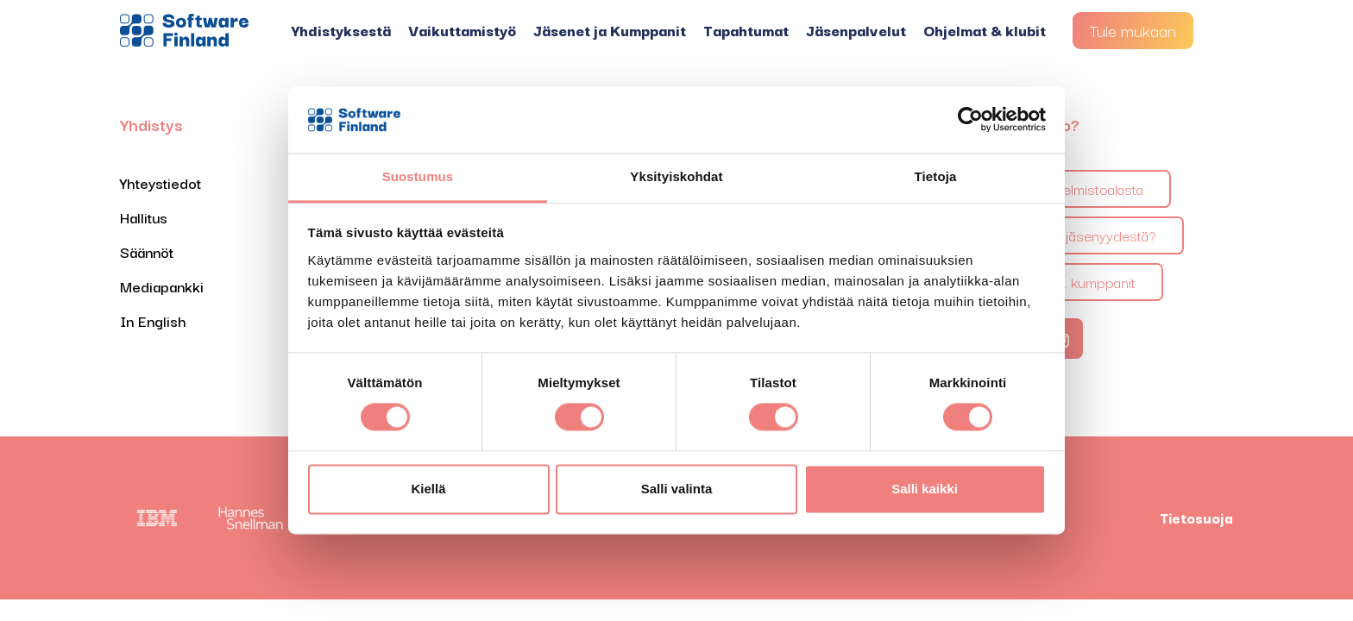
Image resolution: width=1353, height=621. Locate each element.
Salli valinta (677, 488)
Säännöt (146, 251)
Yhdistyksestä (341, 29)
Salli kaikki (924, 488)
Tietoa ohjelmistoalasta (1072, 188)
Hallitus (143, 217)
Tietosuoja (1196, 517)
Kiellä (428, 488)
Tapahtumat (746, 29)
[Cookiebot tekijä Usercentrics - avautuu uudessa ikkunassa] (970, 120)
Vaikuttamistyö (462, 29)
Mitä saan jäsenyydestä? (1079, 235)
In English (153, 320)
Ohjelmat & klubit (984, 29)
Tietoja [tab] (936, 176)
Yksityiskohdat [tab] (676, 176)
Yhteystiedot (160, 182)
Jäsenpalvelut (856, 29)
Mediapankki (162, 286)
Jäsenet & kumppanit (1069, 281)
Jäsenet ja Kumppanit (609, 29)
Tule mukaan (1133, 30)
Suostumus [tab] (418, 176)
